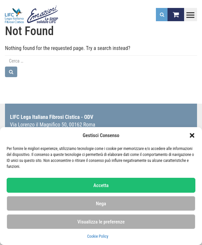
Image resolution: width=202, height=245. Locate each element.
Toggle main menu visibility (189, 12)
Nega (101, 204)
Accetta (101, 185)
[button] (192, 135)
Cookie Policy (97, 236)
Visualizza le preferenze (101, 222)
